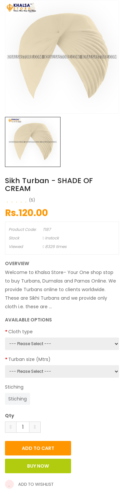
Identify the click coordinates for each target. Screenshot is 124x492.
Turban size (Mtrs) (29, 359)
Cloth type (20, 331)
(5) (32, 200)
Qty (9, 415)
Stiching (14, 387)
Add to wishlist (29, 484)
